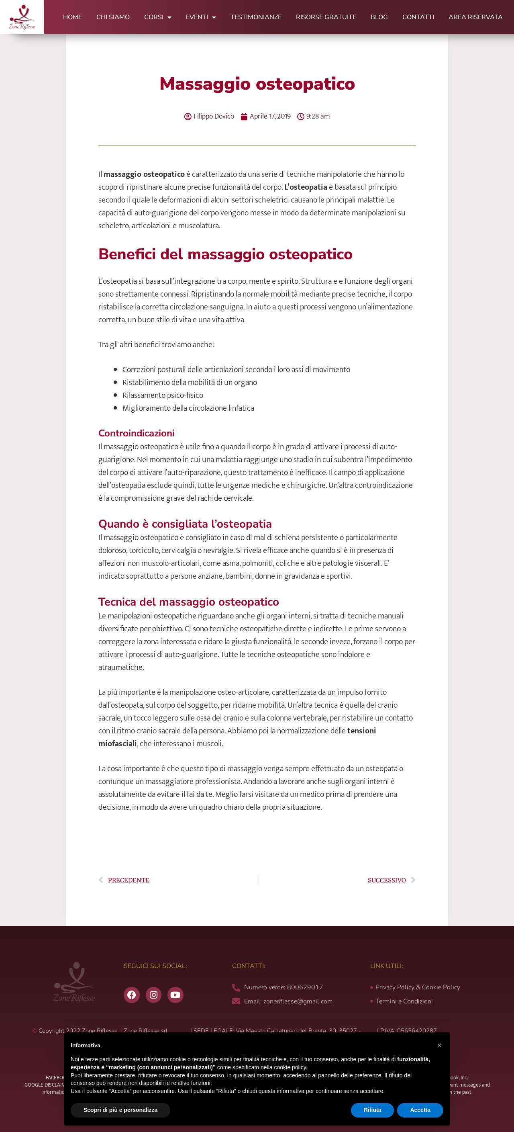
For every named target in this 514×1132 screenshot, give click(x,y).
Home (72, 17)
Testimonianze (255, 17)
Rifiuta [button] (372, 1110)
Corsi (157, 17)
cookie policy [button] (290, 1067)
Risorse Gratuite (326, 17)
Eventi (201, 17)
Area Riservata (476, 17)
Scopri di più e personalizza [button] (120, 1110)
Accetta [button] (420, 1110)
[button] (439, 1045)
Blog (379, 17)
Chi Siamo (113, 17)
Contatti (418, 17)
